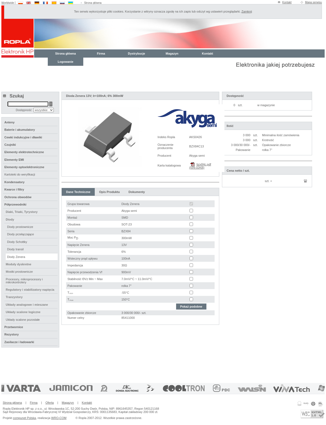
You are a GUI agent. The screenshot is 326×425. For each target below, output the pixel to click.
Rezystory (11, 334)
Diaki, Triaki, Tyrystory (22, 211)
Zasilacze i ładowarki (19, 342)
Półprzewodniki (15, 204)
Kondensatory (14, 182)
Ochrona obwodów (17, 197)
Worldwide (7, 2)
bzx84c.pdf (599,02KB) (200, 166)
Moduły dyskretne (18, 264)
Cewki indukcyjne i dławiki (23, 137)
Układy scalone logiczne (23, 312)
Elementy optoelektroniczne (24, 167)
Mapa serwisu (313, 2)
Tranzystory (14, 297)
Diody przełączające (20, 234)
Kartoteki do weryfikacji (19, 174)
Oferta (49, 402)
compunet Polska (24, 418)
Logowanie (65, 61)
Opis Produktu (109, 192)
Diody (10, 219)
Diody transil (15, 249)
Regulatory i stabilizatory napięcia (30, 289)
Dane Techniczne (78, 192)
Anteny (9, 122)
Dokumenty (137, 192)
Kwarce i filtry (14, 189)
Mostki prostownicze (19, 271)
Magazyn (172, 53)
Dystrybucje (136, 53)
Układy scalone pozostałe (23, 319)
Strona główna (93, 2)
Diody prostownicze (20, 226)
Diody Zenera (16, 256)
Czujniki (10, 144)
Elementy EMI (14, 159)
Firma (101, 53)
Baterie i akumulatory (19, 129)
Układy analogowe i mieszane (27, 304)
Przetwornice (13, 327)
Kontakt (287, 2)
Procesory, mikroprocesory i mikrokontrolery (24, 281)
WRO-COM (58, 418)
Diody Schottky (17, 241)
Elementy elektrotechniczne (24, 152)
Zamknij (246, 11)
